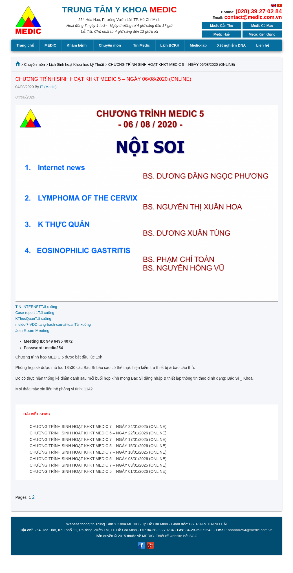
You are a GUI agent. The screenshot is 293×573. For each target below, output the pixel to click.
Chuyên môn (111, 45)
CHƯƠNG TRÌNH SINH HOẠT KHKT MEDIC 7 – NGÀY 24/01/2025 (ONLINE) (98, 426)
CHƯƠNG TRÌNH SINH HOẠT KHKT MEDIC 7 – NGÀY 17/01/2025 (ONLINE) (98, 439)
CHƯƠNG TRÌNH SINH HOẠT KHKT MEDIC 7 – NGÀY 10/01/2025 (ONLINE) (98, 452)
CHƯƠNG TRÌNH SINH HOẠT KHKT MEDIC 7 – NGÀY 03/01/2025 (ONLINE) (98, 465)
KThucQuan (25, 318)
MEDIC (50, 45)
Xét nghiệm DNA (231, 45)
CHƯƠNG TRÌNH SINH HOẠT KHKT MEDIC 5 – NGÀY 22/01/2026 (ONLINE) (98, 433)
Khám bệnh (78, 45)
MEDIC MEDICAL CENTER (28, 23)
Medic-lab (198, 45)
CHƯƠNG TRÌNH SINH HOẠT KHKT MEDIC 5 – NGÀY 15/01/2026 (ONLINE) (98, 445)
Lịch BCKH (169, 45)
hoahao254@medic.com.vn (250, 530)
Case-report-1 (27, 312)
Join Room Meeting (33, 330)
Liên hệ (262, 45)
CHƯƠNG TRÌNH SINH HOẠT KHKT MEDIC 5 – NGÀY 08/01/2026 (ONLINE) (98, 458)
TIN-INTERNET (28, 307)
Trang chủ (25, 45)
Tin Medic (141, 45)
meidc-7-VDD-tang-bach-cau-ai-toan (45, 324)
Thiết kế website (169, 536)
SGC (193, 536)
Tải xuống (49, 307)
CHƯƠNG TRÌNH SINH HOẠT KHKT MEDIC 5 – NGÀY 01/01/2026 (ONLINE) (98, 471)
